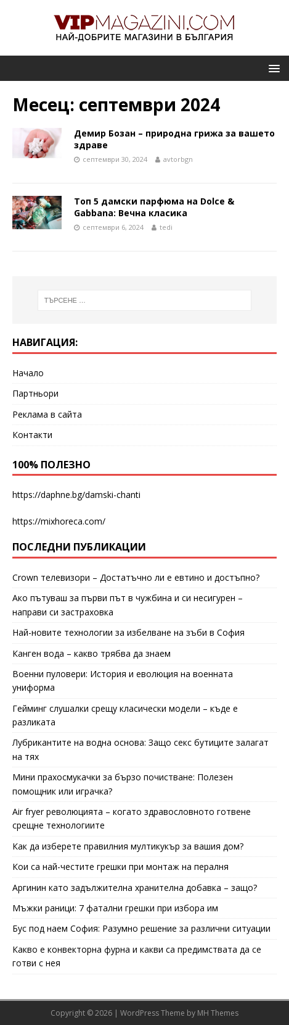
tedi (166, 227)
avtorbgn (178, 159)
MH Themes (217, 1013)
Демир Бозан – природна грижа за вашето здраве (174, 138)
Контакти (32, 435)
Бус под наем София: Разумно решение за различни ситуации (141, 928)
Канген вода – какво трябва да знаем (91, 653)
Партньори (35, 393)
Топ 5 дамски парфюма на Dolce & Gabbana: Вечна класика (154, 206)
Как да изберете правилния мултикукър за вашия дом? (127, 846)
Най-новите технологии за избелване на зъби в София (128, 632)
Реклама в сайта (47, 414)
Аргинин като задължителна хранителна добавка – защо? (134, 887)
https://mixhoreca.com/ (58, 521)
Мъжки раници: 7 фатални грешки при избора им (115, 908)
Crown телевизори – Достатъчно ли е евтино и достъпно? (135, 577)
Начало (28, 373)
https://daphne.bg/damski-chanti (76, 494)
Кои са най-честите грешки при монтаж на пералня (120, 866)
